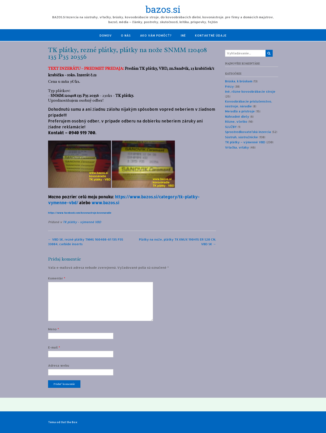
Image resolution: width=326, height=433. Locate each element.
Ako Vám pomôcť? (156, 35)
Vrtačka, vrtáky (237, 147)
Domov (106, 35)
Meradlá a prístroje (240, 111)
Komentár (56, 278)
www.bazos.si (105, 202)
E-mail (54, 347)
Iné (183, 35)
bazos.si (163, 10)
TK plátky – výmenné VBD (245, 142)
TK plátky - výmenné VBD (82, 222)
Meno (53, 329)
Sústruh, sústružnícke (241, 137)
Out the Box (69, 422)
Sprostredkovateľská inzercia (248, 132)
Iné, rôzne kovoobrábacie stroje (250, 91)
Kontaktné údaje (210, 35)
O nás (126, 35)
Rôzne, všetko (236, 122)
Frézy (229, 86)
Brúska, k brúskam (238, 81)
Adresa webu (58, 365)
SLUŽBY (231, 127)
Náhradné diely (237, 116)
